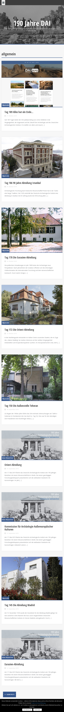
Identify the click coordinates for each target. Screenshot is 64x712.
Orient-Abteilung (13, 465)
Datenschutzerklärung (38, 703)
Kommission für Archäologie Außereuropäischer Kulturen (29, 528)
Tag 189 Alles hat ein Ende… (19, 112)
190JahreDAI (5, 105)
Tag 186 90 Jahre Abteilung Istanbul (23, 183)
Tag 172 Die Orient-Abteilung (19, 329)
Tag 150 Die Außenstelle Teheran (21, 406)
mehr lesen (37, 709)
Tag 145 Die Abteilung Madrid (20, 605)
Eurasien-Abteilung (14, 664)
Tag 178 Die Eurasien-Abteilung (20, 257)
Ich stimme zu (27, 709)
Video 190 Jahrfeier (7, 458)
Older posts (10, 694)
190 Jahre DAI (32, 23)
